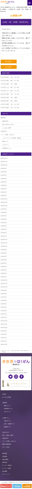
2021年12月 (4, 320)
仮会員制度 (5, 459)
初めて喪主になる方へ (8, 124)
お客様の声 (4, 131)
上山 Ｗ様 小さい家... (10, 90)
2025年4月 (4, 185)
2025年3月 (4, 188)
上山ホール (5, 144)
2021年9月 (4, 331)
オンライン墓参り (7, 465)
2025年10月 (4, 165)
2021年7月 (4, 337)
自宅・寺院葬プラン (9, 424)
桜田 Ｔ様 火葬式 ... (10, 84)
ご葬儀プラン (6, 418)
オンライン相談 (6, 468)
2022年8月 (4, 293)
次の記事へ (8, 67)
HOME (4, 394)
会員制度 (4, 456)
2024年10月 (4, 205)
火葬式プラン (7, 421)
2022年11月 (4, 283)
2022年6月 (4, 300)
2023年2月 (4, 273)
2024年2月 (4, 232)
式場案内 (4, 402)
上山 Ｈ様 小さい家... (10, 87)
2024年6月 (4, 219)
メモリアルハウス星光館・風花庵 (11, 138)
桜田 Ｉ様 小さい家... (10, 104)
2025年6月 (4, 178)
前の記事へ (8, 61)
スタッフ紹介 (6, 447)
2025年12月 (4, 158)
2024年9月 (4, 209)
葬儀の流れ (5, 121)
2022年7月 (4, 297)
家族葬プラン (7, 426)
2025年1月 (4, 195)
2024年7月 (4, 215)
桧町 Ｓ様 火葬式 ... (10, 101)
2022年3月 (4, 310)
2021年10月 (4, 327)
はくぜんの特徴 (6, 397)
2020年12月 (4, 344)
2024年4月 (4, 226)
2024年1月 (4, 236)
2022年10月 (4, 287)
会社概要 (4, 471)
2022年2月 (4, 314)
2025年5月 (4, 182)
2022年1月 (4, 317)
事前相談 (4, 453)
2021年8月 (4, 334)
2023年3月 (4, 270)
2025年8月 (4, 171)
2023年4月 (4, 266)
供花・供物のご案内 (7, 435)
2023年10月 (4, 246)
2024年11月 (4, 202)
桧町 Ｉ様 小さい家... (10, 77)
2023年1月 (4, 276)
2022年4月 (4, 307)
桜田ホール (5, 141)
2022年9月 (4, 290)
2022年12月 (4, 280)
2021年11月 (4, 324)
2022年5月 (4, 304)
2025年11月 (4, 161)
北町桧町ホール (6, 148)
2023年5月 (4, 263)
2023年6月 (4, 259)
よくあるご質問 (6, 128)
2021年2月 (4, 341)
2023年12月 (4, 239)
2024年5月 (4, 222)
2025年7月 (4, 175)
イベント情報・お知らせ (7, 134)
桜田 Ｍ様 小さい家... (10, 80)
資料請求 (4, 462)
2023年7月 (4, 256)
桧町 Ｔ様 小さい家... (10, 94)
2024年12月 (4, 199)
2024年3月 (4, 229)
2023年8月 (4, 253)
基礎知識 (3, 117)
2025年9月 (4, 168)
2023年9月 (4, 249)
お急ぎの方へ (6, 432)
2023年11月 (4, 243)
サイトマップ (6, 474)
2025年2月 (4, 192)
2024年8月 (4, 212)
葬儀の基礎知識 (6, 444)
